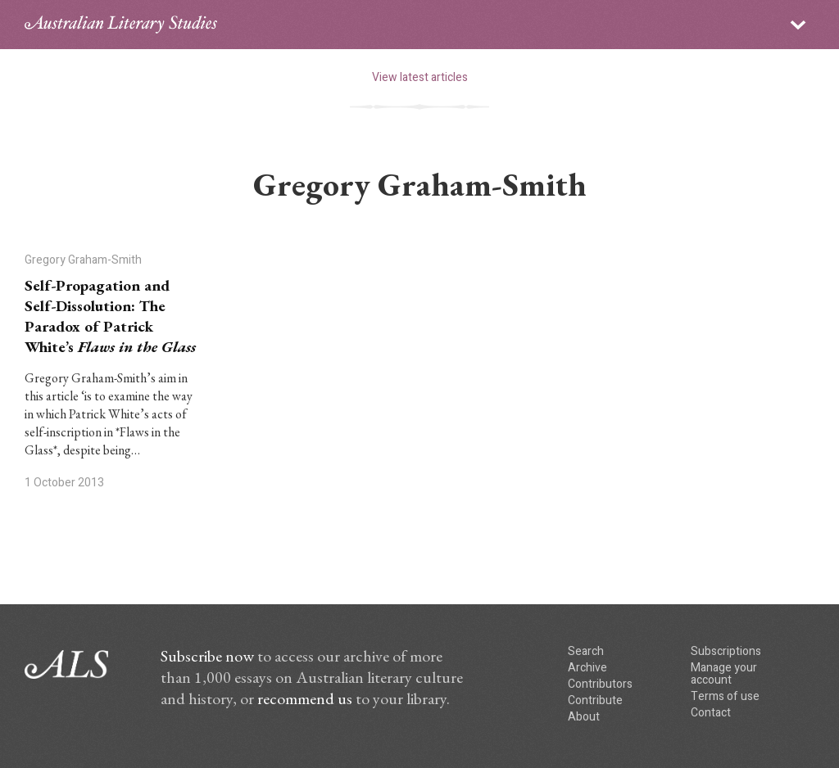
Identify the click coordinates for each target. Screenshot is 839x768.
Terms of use (725, 696)
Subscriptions (726, 651)
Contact (711, 712)
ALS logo (121, 25)
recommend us (304, 698)
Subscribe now (207, 655)
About (584, 716)
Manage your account (724, 674)
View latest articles (420, 77)
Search (586, 651)
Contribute (595, 700)
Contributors (600, 684)
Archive (587, 667)
